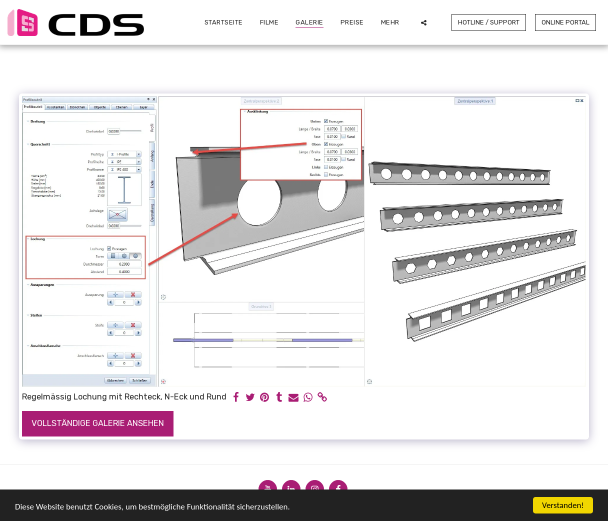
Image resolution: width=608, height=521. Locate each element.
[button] (423, 22)
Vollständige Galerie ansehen (98, 423)
